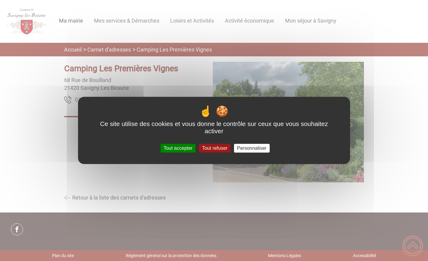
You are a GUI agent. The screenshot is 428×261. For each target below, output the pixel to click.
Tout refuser (214, 148)
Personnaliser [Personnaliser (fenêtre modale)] (252, 148)
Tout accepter (178, 148)
